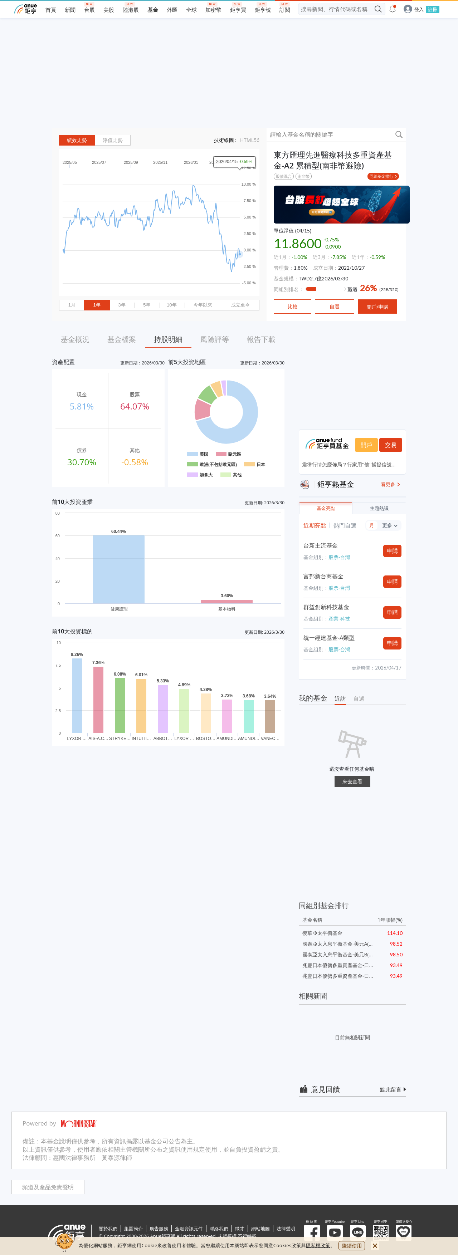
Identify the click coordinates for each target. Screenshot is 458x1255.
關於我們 (108, 1228)
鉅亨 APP (381, 1233)
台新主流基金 (320, 545)
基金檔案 (121, 339)
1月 (71, 305)
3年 (121, 305)
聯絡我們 (219, 1228)
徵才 (239, 1228)
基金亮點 (326, 508)
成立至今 (240, 305)
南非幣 (304, 176)
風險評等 (214, 339)
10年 (172, 305)
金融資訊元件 (189, 1228)
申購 (392, 551)
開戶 (366, 445)
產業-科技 (339, 618)
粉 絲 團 (312, 1233)
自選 (359, 698)
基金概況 (75, 339)
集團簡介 (133, 1228)
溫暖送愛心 (403, 1233)
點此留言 (390, 1089)
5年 (146, 305)
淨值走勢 (113, 140)
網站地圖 (260, 1228)
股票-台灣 (339, 557)
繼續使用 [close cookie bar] (352, 1245)
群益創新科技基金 (326, 607)
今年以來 (203, 305)
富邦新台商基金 (323, 576)
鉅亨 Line (358, 1233)
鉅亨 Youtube (335, 1233)
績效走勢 (77, 140)
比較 (293, 306)
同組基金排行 (381, 176)
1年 (96, 305)
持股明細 (168, 339)
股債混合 (284, 176)
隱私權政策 (318, 1245)
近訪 (340, 698)
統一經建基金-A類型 (329, 638)
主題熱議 (379, 508)
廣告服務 (159, 1228)
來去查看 (352, 781)
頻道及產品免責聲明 (48, 1187)
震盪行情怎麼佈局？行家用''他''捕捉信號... (348, 464)
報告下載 (261, 339)
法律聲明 (286, 1228)
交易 (390, 445)
